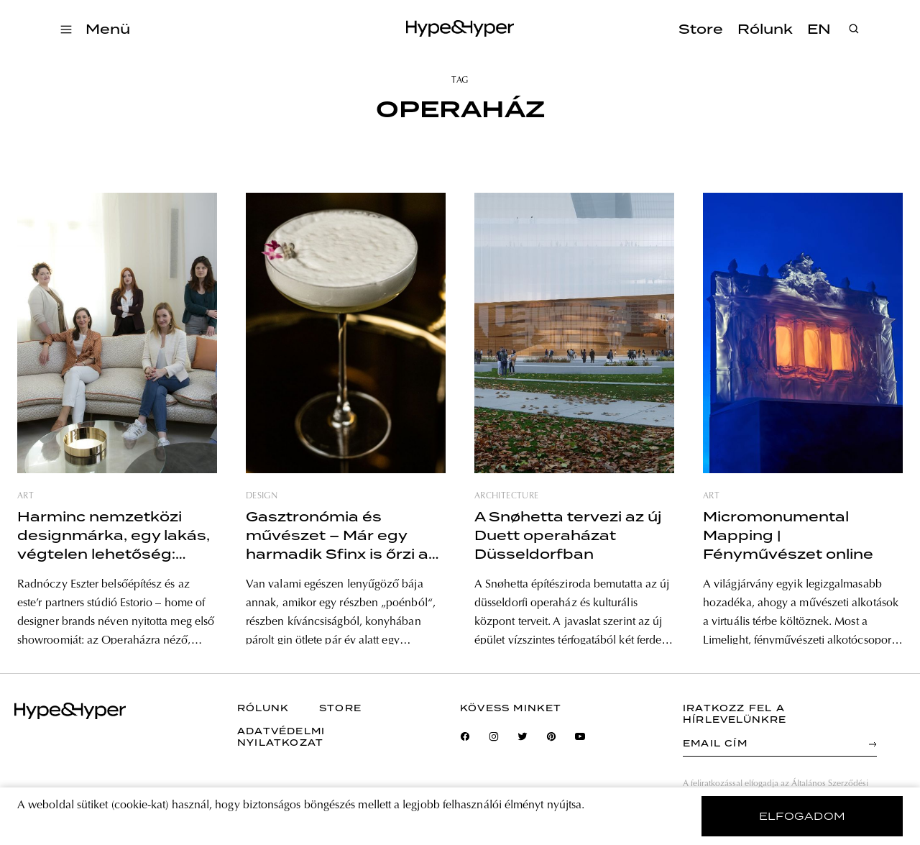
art (25, 496)
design (261, 496)
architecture (506, 496)
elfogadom (802, 816)
